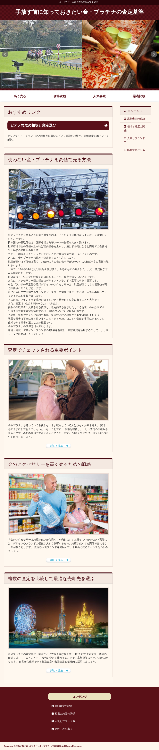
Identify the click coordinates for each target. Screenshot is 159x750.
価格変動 (59, 96)
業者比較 (139, 96)
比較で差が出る (136, 149)
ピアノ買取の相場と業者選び (33, 125)
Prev (5, 54)
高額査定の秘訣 (136, 118)
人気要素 (99, 96)
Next (154, 54)
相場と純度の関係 (134, 128)
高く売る (20, 96)
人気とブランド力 (134, 140)
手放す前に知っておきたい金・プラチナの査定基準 (79, 12)
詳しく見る (56, 445)
